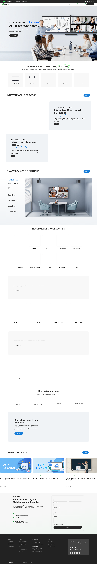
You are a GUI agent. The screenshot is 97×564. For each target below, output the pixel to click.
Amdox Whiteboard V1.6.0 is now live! (45, 478)
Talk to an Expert (79, 425)
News (1, 474)
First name (56, 497)
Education (10, 1)
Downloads (58, 425)
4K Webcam (34, 284)
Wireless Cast (76, 284)
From (81, 543)
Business (4, 1)
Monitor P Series (58, 345)
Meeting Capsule (20, 284)
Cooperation (17, 1)
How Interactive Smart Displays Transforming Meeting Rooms (80, 478)
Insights (77, 474)
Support (18, 426)
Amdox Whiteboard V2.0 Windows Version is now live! (14, 478)
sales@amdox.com (79, 542)
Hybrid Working (71, 474)
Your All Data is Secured (58, 524)
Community (24, 1)
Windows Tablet (38, 401)
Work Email (56, 502)
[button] (1, 472)
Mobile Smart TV (18, 345)
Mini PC (79, 401)
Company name (57, 511)
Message (56, 516)
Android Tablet (58, 401)
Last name (70, 497)
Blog (66, 474)
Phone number (57, 506)
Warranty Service (38, 426)
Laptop (18, 401)
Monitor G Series (78, 345)
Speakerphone (62, 284)
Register (74, 4)
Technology (5, 474)
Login (69, 4)
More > (86, 95)
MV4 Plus (38, 345)
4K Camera (48, 284)
